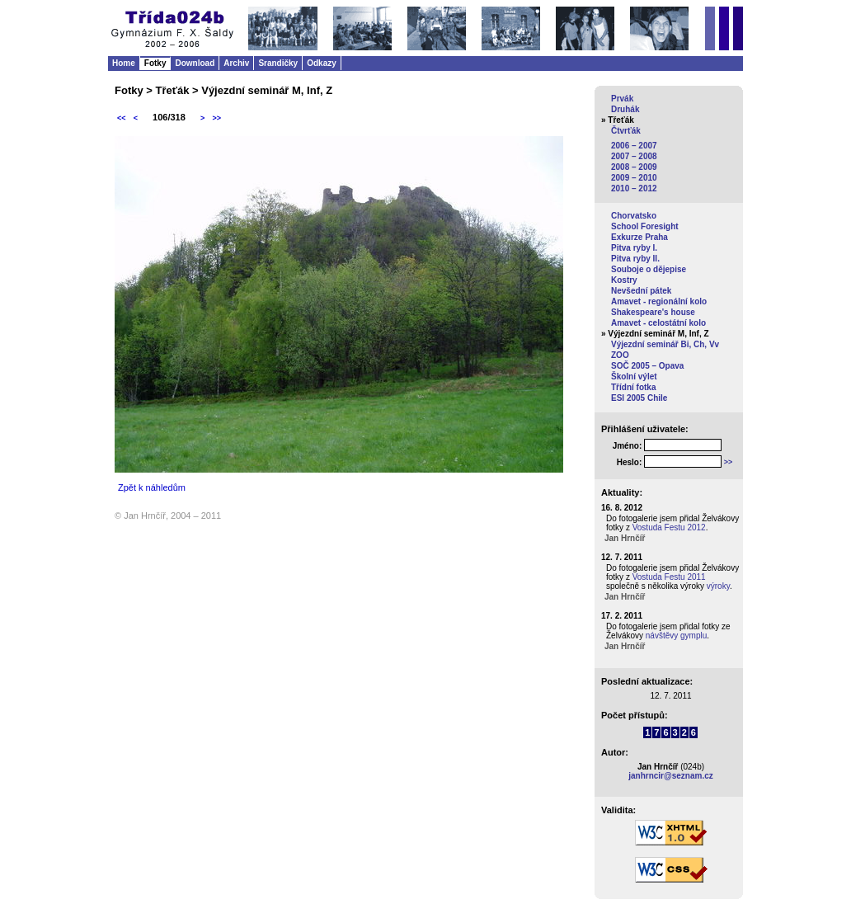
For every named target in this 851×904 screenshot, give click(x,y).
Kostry (624, 280)
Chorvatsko (633, 215)
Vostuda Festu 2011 (669, 576)
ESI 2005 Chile (639, 398)
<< (121, 118)
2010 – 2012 (634, 188)
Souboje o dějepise (648, 269)
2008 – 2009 (634, 167)
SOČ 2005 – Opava (647, 365)
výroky (718, 586)
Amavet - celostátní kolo (658, 322)
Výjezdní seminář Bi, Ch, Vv (665, 344)
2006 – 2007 (634, 145)
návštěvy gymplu (676, 635)
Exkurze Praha (639, 237)
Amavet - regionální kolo (659, 301)
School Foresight (645, 226)
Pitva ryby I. (634, 247)
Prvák (622, 98)
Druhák (625, 109)
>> (216, 118)
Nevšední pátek (641, 290)
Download (194, 63)
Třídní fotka (633, 387)
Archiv (236, 63)
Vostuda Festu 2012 (669, 527)
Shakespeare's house (653, 312)
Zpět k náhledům (152, 487)
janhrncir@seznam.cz (670, 775)
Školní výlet (634, 376)
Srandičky (278, 63)
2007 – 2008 (634, 156)
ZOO (620, 355)
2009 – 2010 (634, 177)
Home (123, 63)
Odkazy (321, 63)
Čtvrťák (626, 130)
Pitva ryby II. (635, 258)
